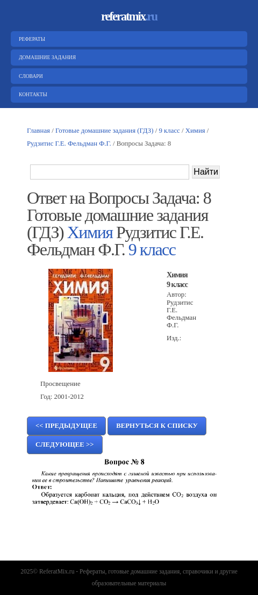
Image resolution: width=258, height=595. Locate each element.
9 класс (169, 130)
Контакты (31, 94)
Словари (29, 76)
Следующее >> (64, 444)
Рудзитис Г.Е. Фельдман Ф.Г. (69, 143)
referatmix (129, 16)
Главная (38, 130)
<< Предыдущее (66, 425)
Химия (195, 130)
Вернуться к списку (157, 425)
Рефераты (30, 39)
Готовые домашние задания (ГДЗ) (104, 130)
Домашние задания (46, 57)
